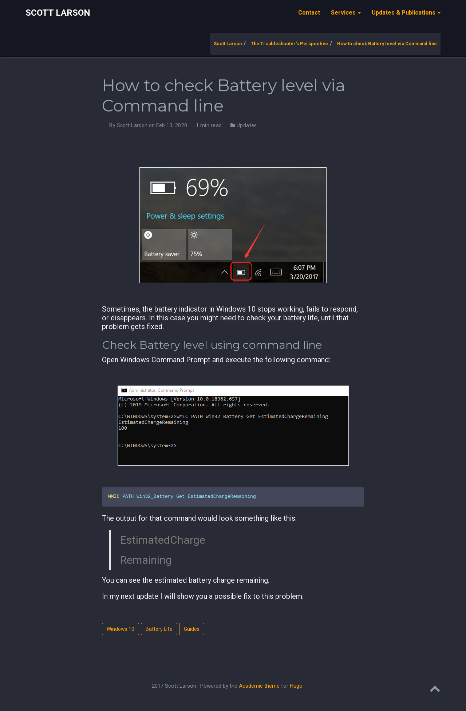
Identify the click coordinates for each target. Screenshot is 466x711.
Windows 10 (120, 629)
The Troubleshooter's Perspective (289, 43)
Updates (247, 125)
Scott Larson (57, 13)
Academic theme (259, 686)
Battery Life (159, 629)
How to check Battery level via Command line (387, 43)
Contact (309, 12)
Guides (192, 629)
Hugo (296, 686)
